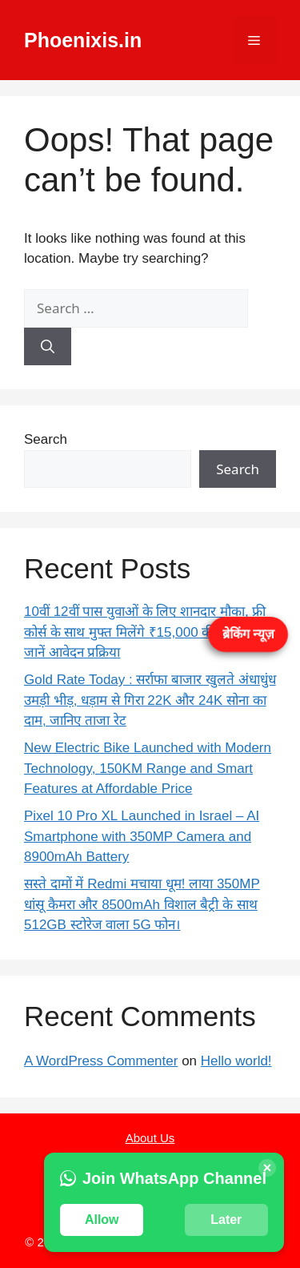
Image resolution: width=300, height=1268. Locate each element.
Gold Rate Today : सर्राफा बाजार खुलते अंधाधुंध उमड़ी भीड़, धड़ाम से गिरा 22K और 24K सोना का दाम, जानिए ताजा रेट (150, 700)
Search (45, 439)
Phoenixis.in (83, 40)
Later (226, 1219)
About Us (150, 1138)
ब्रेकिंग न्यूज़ (248, 633)
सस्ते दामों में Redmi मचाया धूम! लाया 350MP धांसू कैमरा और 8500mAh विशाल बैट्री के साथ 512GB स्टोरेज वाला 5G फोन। (142, 904)
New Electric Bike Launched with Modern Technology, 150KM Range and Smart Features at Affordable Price (147, 768)
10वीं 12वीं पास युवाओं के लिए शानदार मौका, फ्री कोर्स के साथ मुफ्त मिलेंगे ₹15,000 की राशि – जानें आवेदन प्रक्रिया (145, 632)
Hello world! (236, 1061)
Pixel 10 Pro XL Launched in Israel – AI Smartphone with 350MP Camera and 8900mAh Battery (141, 836)
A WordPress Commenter (101, 1061)
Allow (102, 1219)
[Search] (47, 347)
